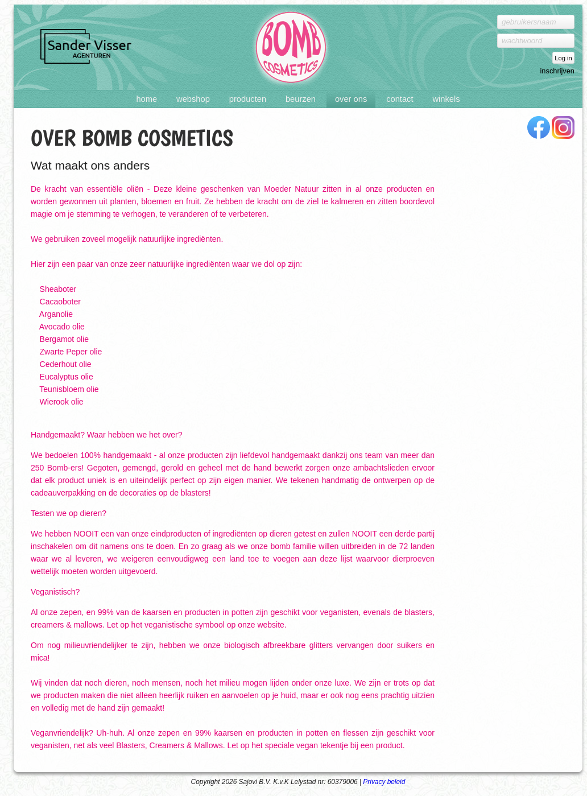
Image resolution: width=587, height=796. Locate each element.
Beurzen (301, 99)
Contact (399, 99)
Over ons (351, 99)
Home (146, 99)
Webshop (193, 99)
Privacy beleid (384, 782)
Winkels (446, 99)
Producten (247, 99)
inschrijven (557, 71)
